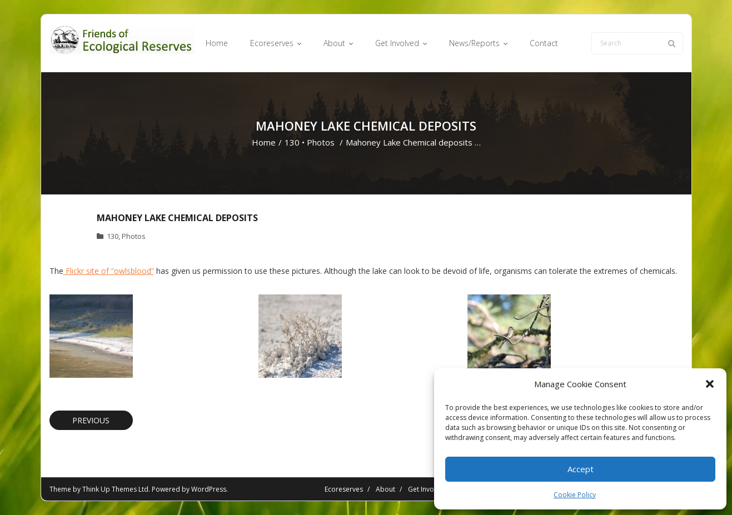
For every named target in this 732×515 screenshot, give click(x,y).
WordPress (208, 489)
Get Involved (427, 489)
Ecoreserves (344, 489)
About (385, 489)
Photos (321, 142)
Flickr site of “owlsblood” (108, 271)
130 (292, 142)
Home (264, 142)
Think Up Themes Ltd (115, 489)
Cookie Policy (575, 494)
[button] (709, 383)
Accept (580, 468)
